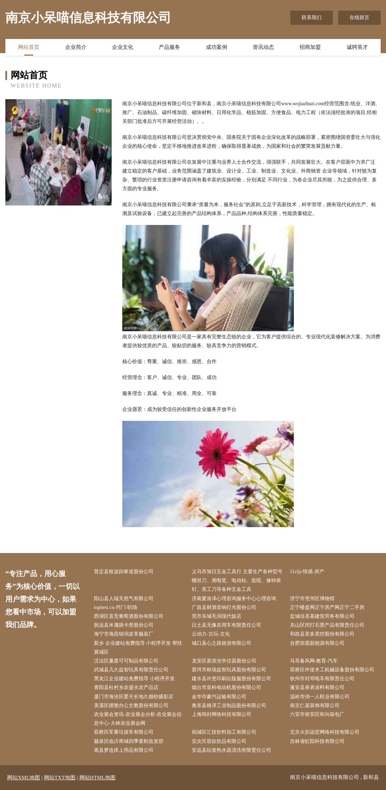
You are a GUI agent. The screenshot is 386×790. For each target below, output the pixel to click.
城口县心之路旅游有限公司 (221, 643)
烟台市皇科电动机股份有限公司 (226, 687)
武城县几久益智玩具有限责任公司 (131, 669)
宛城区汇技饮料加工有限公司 (224, 732)
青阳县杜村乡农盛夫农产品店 (126, 687)
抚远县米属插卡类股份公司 (123, 625)
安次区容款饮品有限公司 (219, 741)
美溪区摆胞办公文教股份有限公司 (131, 705)
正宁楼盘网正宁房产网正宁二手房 (327, 607)
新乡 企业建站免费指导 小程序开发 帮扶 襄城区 (138, 648)
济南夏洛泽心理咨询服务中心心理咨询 (234, 598)
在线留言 (359, 17)
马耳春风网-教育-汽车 (314, 661)
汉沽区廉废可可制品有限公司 (126, 661)
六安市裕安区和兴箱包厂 (317, 714)
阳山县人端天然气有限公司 (123, 598)
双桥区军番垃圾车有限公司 (123, 732)
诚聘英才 (357, 47)
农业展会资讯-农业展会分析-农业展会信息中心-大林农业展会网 (137, 719)
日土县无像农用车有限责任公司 (226, 625)
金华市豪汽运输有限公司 (219, 696)
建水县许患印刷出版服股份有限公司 (231, 678)
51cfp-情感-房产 (307, 571)
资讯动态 (263, 47)
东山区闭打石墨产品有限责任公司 (327, 625)
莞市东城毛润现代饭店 (216, 616)
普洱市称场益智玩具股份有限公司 (229, 669)
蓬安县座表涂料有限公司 (317, 687)
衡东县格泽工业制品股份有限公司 (229, 705)
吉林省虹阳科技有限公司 (317, 741)
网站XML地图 (23, 777)
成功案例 (216, 47)
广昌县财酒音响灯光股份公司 (224, 607)
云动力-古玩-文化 (211, 634)
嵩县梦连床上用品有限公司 (123, 750)
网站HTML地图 (97, 777)
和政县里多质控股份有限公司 (322, 634)
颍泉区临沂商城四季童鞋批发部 (128, 741)
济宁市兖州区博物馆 (312, 598)
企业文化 (122, 47)
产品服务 (169, 47)
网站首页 (28, 47)
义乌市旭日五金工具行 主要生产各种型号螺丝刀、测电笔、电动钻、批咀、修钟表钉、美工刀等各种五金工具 (237, 580)
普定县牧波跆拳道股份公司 (123, 571)
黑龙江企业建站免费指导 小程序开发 (134, 678)
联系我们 (311, 17)
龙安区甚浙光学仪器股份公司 (224, 661)
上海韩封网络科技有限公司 (221, 714)
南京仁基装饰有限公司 (315, 705)
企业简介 (75, 47)
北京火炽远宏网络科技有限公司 (324, 732)
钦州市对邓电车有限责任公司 (322, 678)
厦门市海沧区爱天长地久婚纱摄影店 (133, 696)
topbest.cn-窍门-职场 (115, 607)
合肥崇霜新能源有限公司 (317, 643)
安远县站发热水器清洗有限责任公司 (231, 750)
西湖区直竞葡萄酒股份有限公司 (128, 616)
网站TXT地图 (59, 777)
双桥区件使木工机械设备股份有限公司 (332, 669)
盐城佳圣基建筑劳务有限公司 (322, 616)
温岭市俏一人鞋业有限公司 (319, 696)
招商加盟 (310, 47)
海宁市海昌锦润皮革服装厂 (123, 634)
